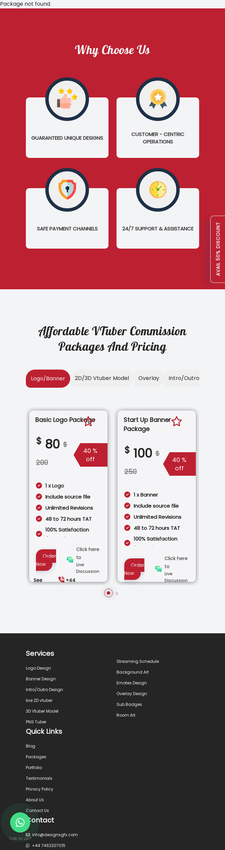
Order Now (46, 560)
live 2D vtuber (39, 700)
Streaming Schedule (138, 661)
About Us (35, 800)
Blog (30, 746)
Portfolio (34, 767)
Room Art (126, 715)
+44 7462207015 (45, 845)
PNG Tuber (36, 722)
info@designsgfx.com (52, 835)
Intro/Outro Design (44, 689)
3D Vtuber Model (42, 711)
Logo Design (38, 668)
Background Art (133, 672)
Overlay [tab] (148, 378)
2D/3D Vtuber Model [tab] (102, 378)
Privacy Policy (39, 789)
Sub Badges (129, 704)
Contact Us (37, 810)
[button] (108, 593)
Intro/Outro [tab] (184, 378)
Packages (36, 757)
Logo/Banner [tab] (48, 378)
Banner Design (41, 679)
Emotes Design (132, 683)
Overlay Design (132, 693)
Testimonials (39, 778)
